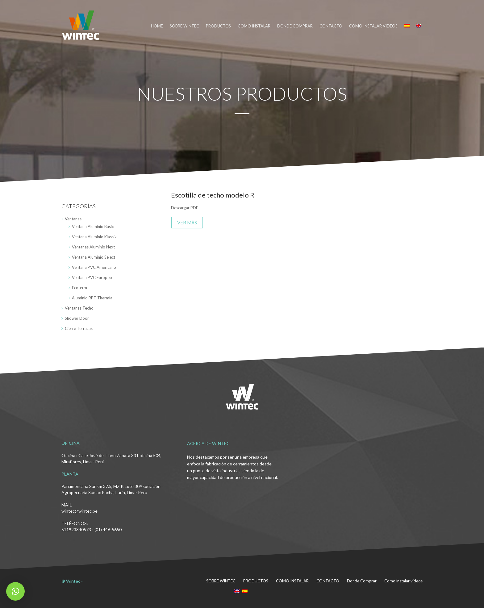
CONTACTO (330, 25)
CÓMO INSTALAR (254, 25)
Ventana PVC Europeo (92, 277)
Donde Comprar (362, 580)
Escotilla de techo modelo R (212, 195)
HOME (157, 25)
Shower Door (77, 318)
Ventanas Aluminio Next (93, 246)
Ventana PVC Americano (94, 267)
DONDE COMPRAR (295, 25)
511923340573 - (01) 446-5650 (91, 529)
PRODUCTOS (218, 25)
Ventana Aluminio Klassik (94, 236)
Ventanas (73, 218)
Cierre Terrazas (79, 328)
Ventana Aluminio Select (93, 257)
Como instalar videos (373, 25)
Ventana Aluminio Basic (93, 226)
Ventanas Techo (79, 308)
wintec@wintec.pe (79, 511)
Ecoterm (79, 287)
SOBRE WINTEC (184, 25)
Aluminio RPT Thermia (92, 297)
